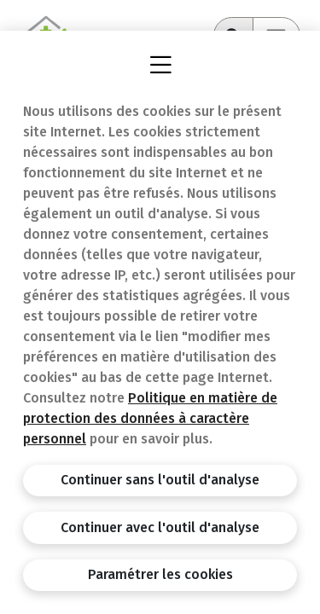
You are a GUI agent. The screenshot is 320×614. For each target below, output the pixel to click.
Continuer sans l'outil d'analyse (160, 480)
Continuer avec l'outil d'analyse (160, 527)
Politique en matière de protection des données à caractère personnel (150, 418)
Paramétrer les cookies (160, 574)
